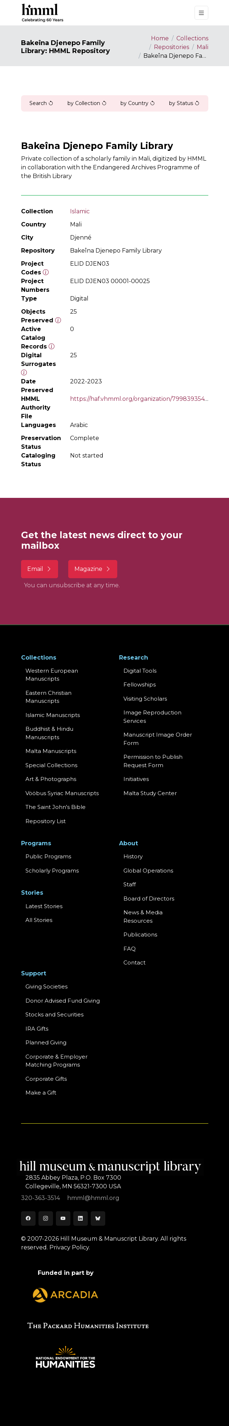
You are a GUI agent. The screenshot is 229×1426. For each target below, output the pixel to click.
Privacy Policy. (69, 1247)
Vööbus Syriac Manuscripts (62, 793)
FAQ (129, 948)
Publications (140, 934)
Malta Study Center (150, 793)
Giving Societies (46, 986)
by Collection (87, 103)
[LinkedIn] (80, 1218)
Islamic (80, 211)
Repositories (171, 47)
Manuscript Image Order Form (157, 738)
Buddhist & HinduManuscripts (49, 733)
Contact (134, 962)
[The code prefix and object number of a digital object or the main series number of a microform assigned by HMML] (46, 272)
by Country (137, 103)
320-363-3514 (41, 1198)
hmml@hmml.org (93, 1198)
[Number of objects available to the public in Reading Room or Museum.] (51, 346)
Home (160, 38)
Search (41, 103)
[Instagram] (45, 1218)
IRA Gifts (36, 1028)
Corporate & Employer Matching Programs (56, 1060)
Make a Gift (40, 1092)
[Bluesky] (98, 1218)
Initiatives (136, 779)
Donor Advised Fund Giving (62, 1000)
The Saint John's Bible (55, 806)
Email (39, 568)
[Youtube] (63, 1218)
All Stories (38, 920)
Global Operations (148, 870)
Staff (129, 884)
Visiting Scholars (145, 698)
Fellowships (139, 684)
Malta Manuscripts (50, 751)
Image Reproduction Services (152, 716)
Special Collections (51, 765)
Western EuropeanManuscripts (51, 674)
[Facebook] (28, 1218)
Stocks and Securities (54, 1014)
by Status (184, 103)
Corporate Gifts (46, 1078)
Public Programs (48, 856)
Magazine (92, 568)
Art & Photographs (50, 779)
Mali (202, 47)
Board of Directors (148, 898)
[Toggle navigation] (201, 13)
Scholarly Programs (52, 870)
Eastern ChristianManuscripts (48, 697)
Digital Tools (139, 670)
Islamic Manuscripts (52, 715)
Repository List (45, 821)
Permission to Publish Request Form (153, 761)
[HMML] (43, 13)
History (133, 856)
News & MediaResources (143, 916)
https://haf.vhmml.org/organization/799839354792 (142, 398)
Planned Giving (45, 1042)
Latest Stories (43, 906)
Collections (192, 38)
